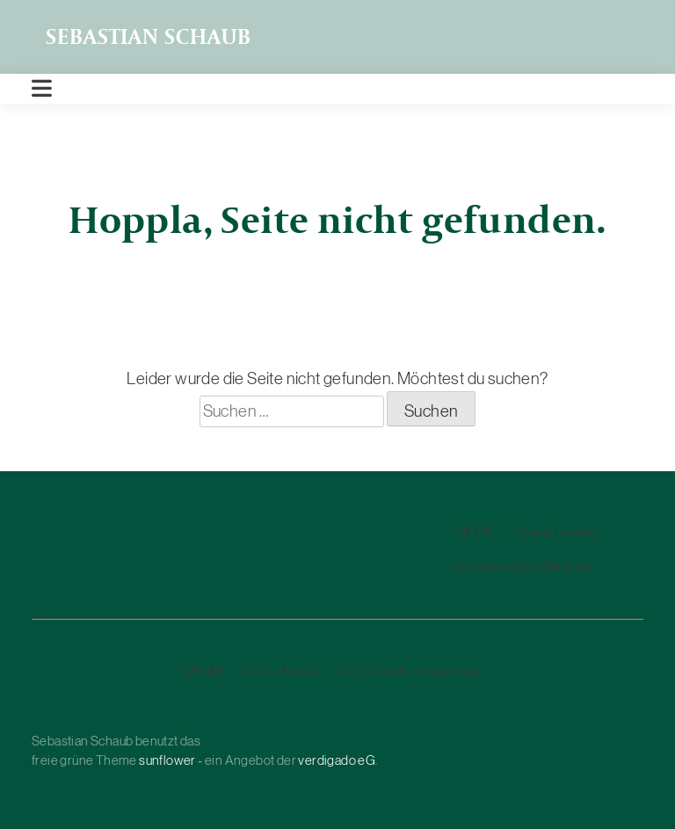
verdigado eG (336, 760)
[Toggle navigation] (41, 89)
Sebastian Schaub (148, 37)
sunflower (167, 760)
